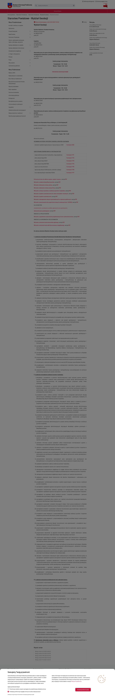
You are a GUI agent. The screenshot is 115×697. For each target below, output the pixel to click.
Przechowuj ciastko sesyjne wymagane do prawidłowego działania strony (27, 689)
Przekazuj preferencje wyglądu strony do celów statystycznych (24, 691)
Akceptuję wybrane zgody (83, 689)
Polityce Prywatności (76, 681)
